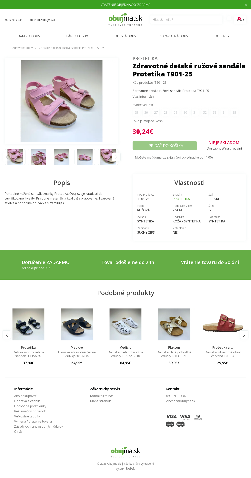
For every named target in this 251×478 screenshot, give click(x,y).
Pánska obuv (77, 36)
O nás (18, 431)
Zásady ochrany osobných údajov (38, 426)
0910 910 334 (176, 396)
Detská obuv (125, 36)
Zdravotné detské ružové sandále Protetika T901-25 (72, 48)
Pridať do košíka (166, 145)
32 (205, 112)
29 (175, 112)
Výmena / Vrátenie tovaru (33, 421)
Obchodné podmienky (30, 406)
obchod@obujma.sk (180, 401)
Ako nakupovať (25, 396)
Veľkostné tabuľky (27, 416)
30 (185, 112)
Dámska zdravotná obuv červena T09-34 (223, 354)
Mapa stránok (100, 401)
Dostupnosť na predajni (224, 148)
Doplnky (222, 36)
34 (224, 112)
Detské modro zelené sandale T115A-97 (28, 354)
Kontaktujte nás (102, 396)
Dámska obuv (29, 36)
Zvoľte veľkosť (143, 105)
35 (234, 112)
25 (136, 112)
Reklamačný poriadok (30, 411)
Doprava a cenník (27, 401)
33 (214, 112)
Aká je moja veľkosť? (148, 121)
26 (146, 112)
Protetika (145, 58)
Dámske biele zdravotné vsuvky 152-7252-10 (125, 354)
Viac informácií (143, 96)
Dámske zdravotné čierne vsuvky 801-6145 (77, 354)
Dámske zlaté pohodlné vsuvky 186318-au (174, 354)
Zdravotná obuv (173, 36)
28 (165, 112)
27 (156, 112)
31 (195, 112)
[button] (116, 157)
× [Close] (245, 4)
